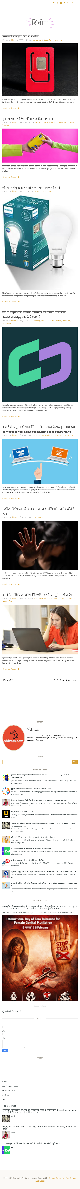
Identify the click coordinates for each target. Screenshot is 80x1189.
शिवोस (40, 23)
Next (74, 680)
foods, (64, 321)
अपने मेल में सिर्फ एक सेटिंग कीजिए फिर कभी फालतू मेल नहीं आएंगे (37, 594)
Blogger (36, 1006)
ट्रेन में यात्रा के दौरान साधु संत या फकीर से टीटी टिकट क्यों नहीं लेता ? (28, 860)
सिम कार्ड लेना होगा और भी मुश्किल (20, 36)
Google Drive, (70, 598)
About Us (5, 1099)
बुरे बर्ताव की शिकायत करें (11, 1011)
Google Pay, (7, 601)
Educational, (38, 598)
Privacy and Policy (8, 1090)
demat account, (48, 321)
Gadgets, (47, 40)
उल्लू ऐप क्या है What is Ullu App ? (22, 812)
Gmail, (62, 598)
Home (4, 1081)
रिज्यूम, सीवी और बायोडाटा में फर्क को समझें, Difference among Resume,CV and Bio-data (39, 800)
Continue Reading (10, 108)
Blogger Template (56, 1178)
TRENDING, (69, 435)
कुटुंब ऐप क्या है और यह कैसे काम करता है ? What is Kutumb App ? (31, 789)
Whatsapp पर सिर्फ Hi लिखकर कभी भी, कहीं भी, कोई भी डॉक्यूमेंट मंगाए (31, 848)
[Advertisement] (40, 701)
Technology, (56, 40)
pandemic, (49, 435)
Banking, (37, 321)
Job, (69, 321)
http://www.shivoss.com (10, 1086)
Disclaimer (6, 1095)
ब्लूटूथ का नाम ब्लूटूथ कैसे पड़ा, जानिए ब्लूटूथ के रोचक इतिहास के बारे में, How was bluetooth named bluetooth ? (44, 871)
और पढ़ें (13, 1116)
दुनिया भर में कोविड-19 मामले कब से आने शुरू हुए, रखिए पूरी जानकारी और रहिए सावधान (33, 837)
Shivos (13, 40)
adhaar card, (38, 40)
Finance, (58, 321)
